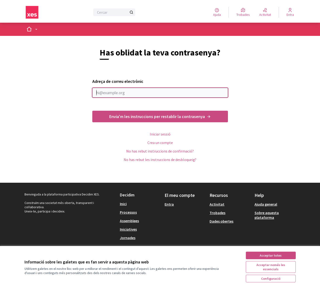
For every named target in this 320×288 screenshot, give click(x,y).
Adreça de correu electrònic (160, 88)
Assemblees (129, 220)
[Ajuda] (217, 12)
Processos (128, 212)
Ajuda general (266, 204)
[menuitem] (140, 203)
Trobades (217, 212)
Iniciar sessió (160, 134)
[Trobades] (243, 12)
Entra (169, 204)
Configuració (270, 278)
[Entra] (290, 12)
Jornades (127, 237)
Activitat (217, 204)
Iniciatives (128, 229)
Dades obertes (221, 221)
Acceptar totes (271, 255)
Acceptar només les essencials (270, 267)
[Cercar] (114, 12)
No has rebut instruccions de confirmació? (160, 151)
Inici (123, 203)
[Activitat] (265, 12)
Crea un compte (160, 142)
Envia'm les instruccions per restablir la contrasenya (160, 116)
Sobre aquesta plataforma (267, 215)
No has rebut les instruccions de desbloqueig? (160, 159)
